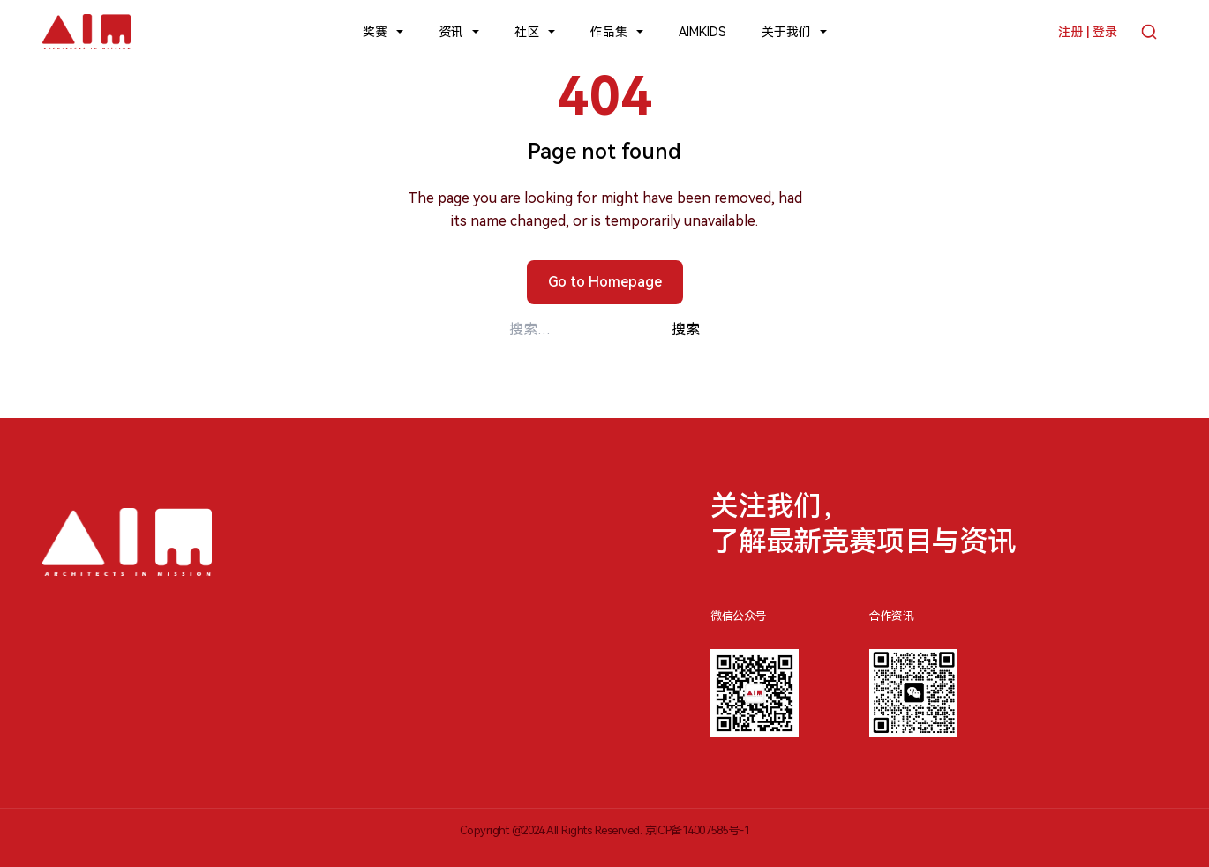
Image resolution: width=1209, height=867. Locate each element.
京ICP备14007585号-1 (697, 830)
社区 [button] (526, 32)
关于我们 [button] (786, 32)
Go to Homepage (605, 281)
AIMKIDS (702, 32)
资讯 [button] (451, 32)
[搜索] (1149, 31)
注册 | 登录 (1087, 32)
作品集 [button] (608, 32)
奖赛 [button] (375, 32)
